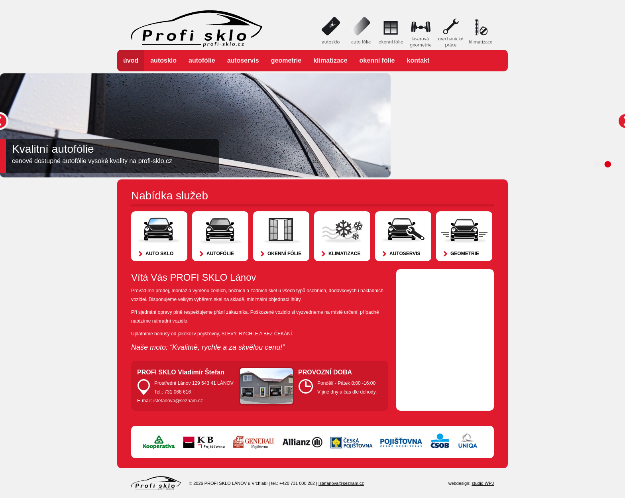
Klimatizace (330, 60)
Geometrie (286, 60)
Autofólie (202, 60)
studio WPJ (483, 483)
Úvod (130, 60)
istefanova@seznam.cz (178, 401)
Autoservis (243, 60)
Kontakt (418, 60)
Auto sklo (159, 253)
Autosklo (163, 60)
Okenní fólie (377, 60)
